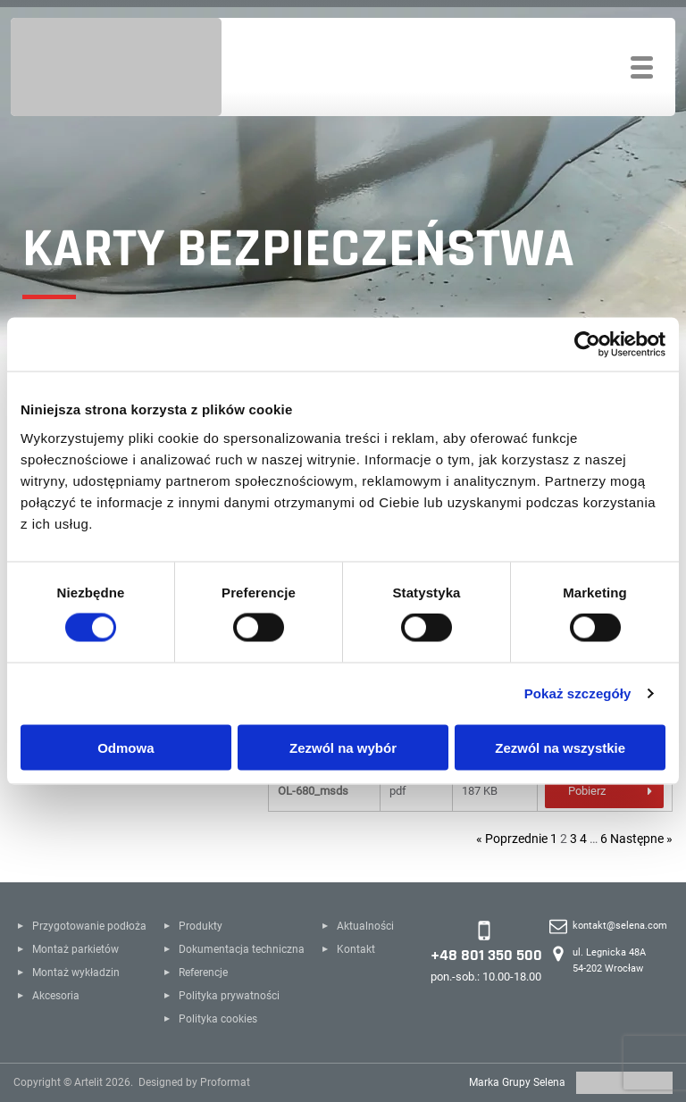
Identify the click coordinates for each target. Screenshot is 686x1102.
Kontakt (356, 949)
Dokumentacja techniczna (242, 949)
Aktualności (365, 926)
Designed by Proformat (194, 1082)
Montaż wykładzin (76, 972)
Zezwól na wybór (343, 747)
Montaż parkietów (75, 949)
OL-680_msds (313, 790)
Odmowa (125, 747)
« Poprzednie (512, 838)
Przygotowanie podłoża (89, 926)
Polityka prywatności (229, 995)
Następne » (641, 838)
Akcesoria (55, 995)
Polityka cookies (218, 1019)
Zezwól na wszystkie (560, 747)
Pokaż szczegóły (578, 693)
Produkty (200, 926)
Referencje (203, 972)
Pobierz (587, 790)
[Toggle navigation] (642, 67)
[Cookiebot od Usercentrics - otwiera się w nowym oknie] (587, 344)
